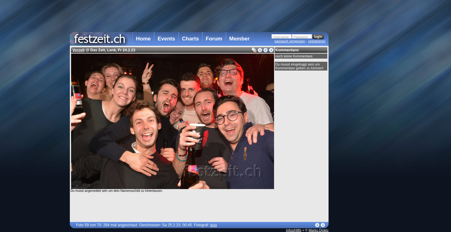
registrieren (316, 41)
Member (239, 39)
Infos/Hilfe (293, 230)
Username (281, 37)
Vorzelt (78, 50)
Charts (190, 39)
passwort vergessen (289, 41)
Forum (214, 39)
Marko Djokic (318, 230)
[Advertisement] (356, 126)
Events (166, 39)
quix (213, 225)
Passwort (300, 37)
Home (143, 39)
